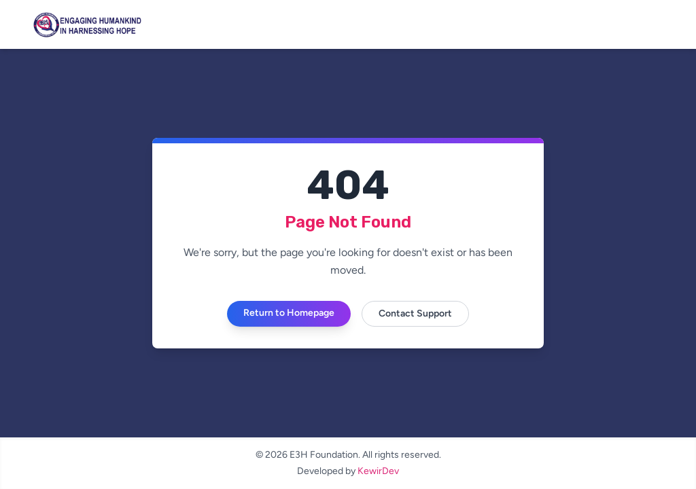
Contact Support (415, 313)
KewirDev (378, 471)
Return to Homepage (288, 313)
